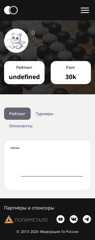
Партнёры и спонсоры (29, 208)
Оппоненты (21, 126)
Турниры (45, 113)
